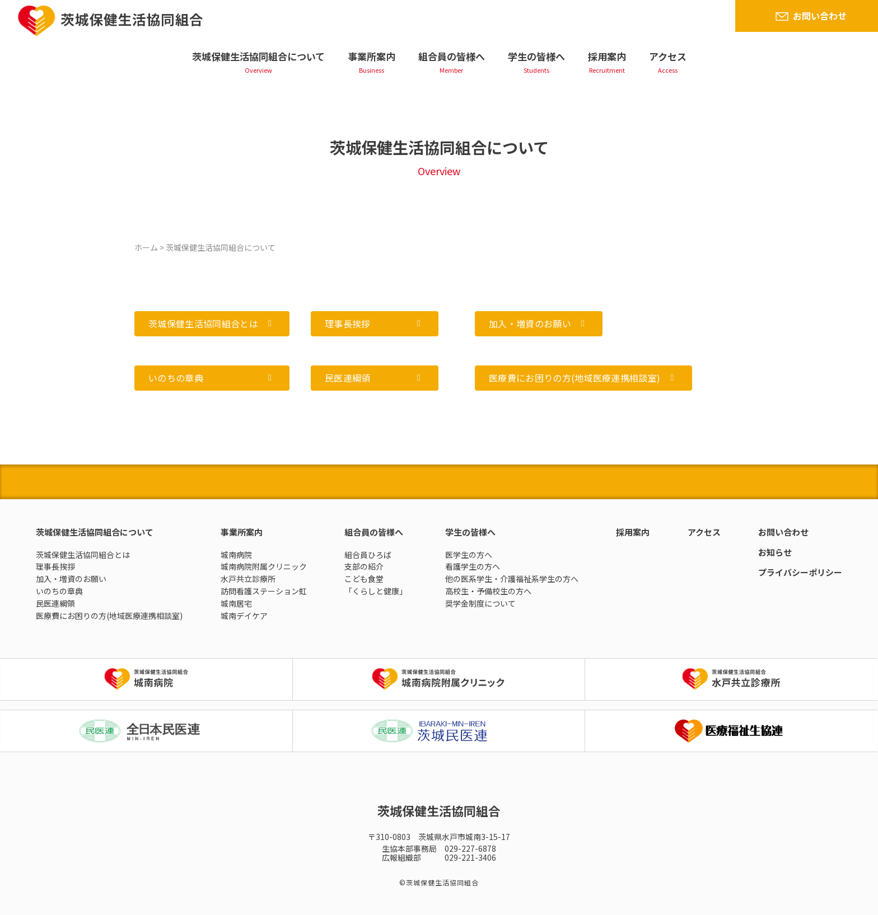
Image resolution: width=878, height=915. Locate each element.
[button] (211, 323)
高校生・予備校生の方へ (488, 591)
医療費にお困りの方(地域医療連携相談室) (109, 615)
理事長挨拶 (55, 566)
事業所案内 (371, 56)
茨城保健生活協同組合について (258, 56)
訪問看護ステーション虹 (264, 591)
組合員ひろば (367, 554)
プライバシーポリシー (800, 572)
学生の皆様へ (536, 56)
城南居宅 (236, 603)
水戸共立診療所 (248, 578)
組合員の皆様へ (451, 56)
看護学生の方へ (472, 566)
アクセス (667, 56)
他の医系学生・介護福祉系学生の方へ (511, 578)
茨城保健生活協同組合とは (83, 554)
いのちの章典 (59, 591)
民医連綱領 (55, 603)
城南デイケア (244, 615)
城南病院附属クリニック (264, 566)
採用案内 (607, 56)
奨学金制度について (480, 603)
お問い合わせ (820, 15)
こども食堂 (364, 578)
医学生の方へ (468, 554)
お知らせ (775, 552)
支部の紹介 (364, 566)
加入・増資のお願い (71, 578)
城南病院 (236, 554)
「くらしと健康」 (375, 591)
